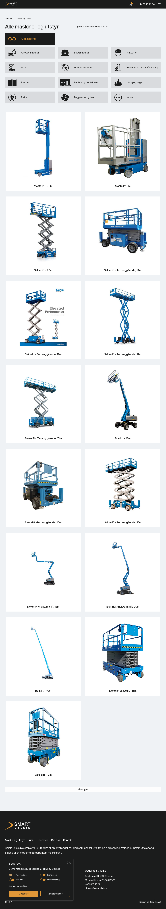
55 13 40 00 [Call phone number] (147, 4)
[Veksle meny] (159, 4)
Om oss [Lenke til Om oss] (55, 840)
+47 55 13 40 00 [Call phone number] (93, 884)
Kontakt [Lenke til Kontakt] (67, 840)
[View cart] (130, 4)
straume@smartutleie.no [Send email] (96, 888)
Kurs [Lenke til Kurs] (30, 840)
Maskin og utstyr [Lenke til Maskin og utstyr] (15, 840)
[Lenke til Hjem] (22, 826)
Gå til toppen (83, 789)
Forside (8, 18)
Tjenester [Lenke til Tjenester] (42, 840)
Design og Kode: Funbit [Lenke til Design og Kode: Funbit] (150, 902)
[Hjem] (11, 4)
